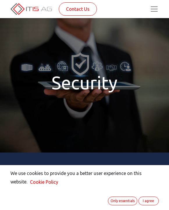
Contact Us (78, 9)
